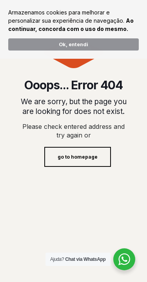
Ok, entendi (73, 44)
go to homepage (78, 157)
